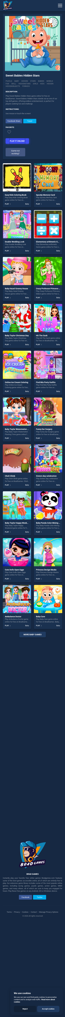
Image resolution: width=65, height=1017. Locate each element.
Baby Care (40, 711)
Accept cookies (48, 1009)
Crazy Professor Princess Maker (50, 383)
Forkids (26, 86)
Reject (25, 1009)
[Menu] (60, 5)
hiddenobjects (13, 86)
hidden (50, 84)
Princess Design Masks (46, 664)
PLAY (7, 298)
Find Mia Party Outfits (45, 476)
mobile (50, 81)
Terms (9, 1006)
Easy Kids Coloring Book (15, 289)
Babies (41, 81)
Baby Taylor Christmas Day (17, 429)
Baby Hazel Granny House (16, 383)
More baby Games (33, 729)
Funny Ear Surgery (44, 523)
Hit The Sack (41, 429)
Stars (33, 81)
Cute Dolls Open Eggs (14, 664)
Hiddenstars (24, 84)
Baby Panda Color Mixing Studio (50, 617)
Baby (16, 81)
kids (42, 84)
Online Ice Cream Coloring (16, 476)
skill (13, 84)
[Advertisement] (32, 138)
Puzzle (9, 81)
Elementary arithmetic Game (49, 336)
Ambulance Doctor (13, 711)
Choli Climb (10, 570)
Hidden (24, 81)
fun (7, 84)
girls (35, 84)
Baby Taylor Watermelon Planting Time (22, 523)
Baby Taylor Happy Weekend (17, 617)
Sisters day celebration (46, 570)
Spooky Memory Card (45, 289)
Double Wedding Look (14, 336)
